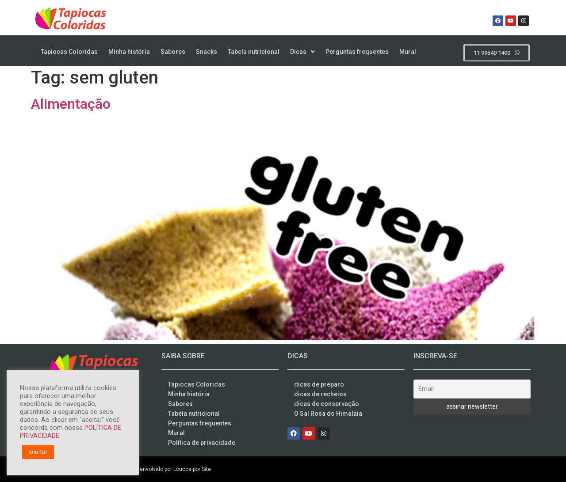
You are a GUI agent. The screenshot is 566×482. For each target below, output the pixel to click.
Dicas (302, 51)
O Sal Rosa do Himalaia (328, 413)
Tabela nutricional (253, 51)
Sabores (173, 51)
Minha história (129, 51)
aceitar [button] (38, 451)
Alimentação (71, 103)
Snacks (206, 51)
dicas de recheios (320, 394)
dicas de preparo (319, 384)
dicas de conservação (326, 403)
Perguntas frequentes (357, 51)
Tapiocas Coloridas (69, 51)
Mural (407, 51)
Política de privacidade (201, 442)
